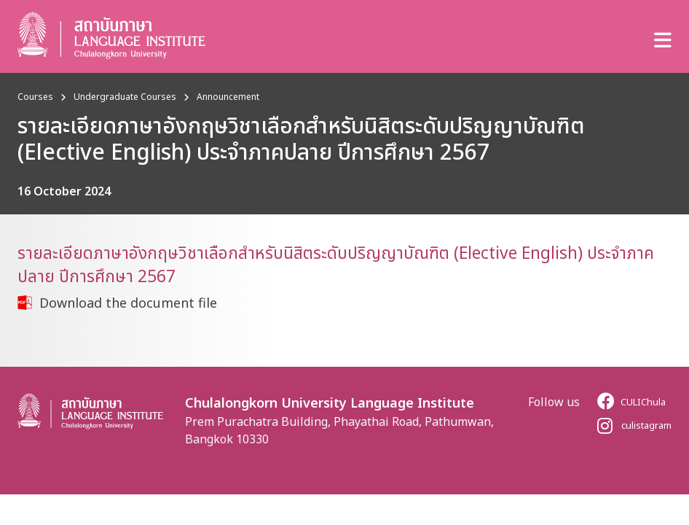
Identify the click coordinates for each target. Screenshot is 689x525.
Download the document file (128, 302)
